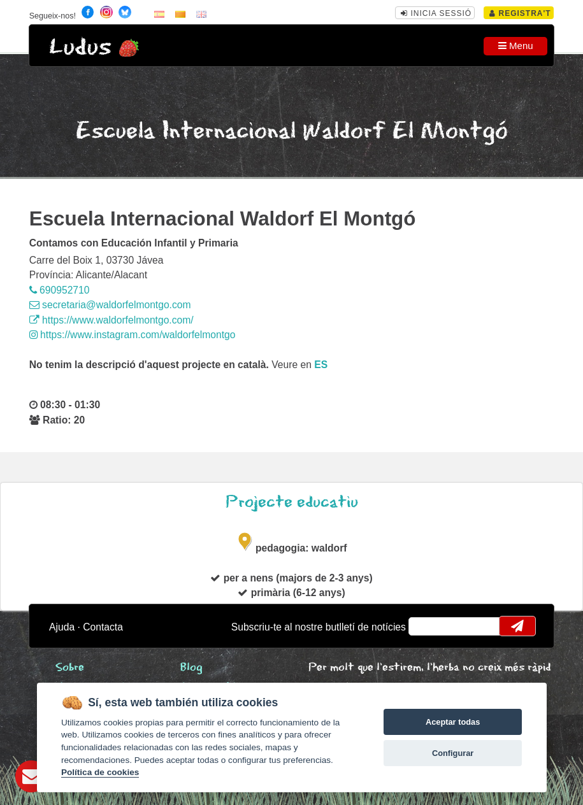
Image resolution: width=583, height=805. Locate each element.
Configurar (452, 753)
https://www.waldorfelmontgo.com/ (111, 320)
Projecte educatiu (292, 502)
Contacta (103, 627)
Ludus (80, 47)
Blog (191, 667)
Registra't (520, 13)
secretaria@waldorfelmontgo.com (110, 304)
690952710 (59, 290)
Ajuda (62, 627)
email (427, 626)
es (320, 364)
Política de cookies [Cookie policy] (100, 772)
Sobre (69, 667)
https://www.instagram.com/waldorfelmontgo (132, 334)
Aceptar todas (453, 722)
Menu (515, 45)
